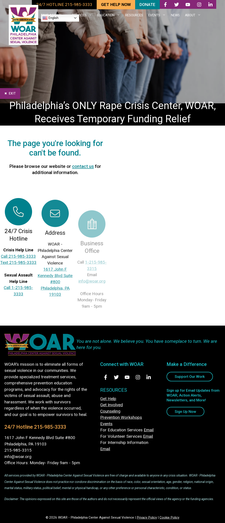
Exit (12, 93)
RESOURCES (134, 15)
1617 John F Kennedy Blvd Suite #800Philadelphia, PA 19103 (55, 297)
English (50, 18)
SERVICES (83, 15)
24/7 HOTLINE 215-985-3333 (64, 4)
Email (149, 429)
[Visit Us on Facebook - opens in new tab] (105, 377)
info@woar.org (17, 456)
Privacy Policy (147, 517)
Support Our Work (190, 376)
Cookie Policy (169, 517)
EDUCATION (110, 15)
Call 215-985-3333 (18, 259)
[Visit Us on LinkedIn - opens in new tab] (148, 377)
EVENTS (158, 15)
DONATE (147, 4)
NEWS (175, 15)
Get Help (108, 398)
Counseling (110, 411)
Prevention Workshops (121, 417)
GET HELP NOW (116, 4)
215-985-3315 (18, 450)
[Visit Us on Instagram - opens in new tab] (137, 377)
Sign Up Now (185, 411)
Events (106, 423)
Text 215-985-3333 (18, 265)
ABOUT (194, 15)
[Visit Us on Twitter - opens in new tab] (116, 377)
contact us (83, 166)
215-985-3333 (50, 427)
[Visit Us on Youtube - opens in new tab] (127, 377)
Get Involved (111, 404)
